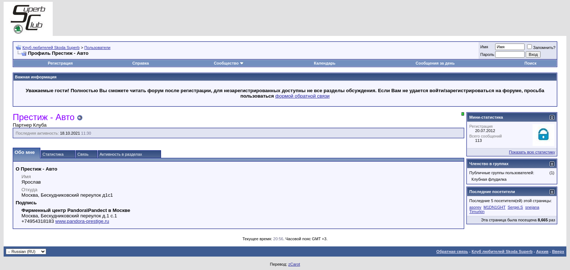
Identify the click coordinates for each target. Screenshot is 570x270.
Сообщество (229, 63)
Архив (542, 251)
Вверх (558, 251)
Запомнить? (541, 47)
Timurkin (477, 211)
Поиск (531, 63)
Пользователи (97, 47)
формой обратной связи (302, 96)
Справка (140, 63)
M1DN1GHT (494, 207)
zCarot (294, 264)
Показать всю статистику (532, 152)
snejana (532, 207)
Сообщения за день (435, 63)
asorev (475, 207)
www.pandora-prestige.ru (82, 221)
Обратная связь (452, 251)
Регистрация (60, 63)
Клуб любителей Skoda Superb (51, 47)
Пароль (487, 54)
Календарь (325, 63)
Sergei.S (515, 207)
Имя (484, 47)
